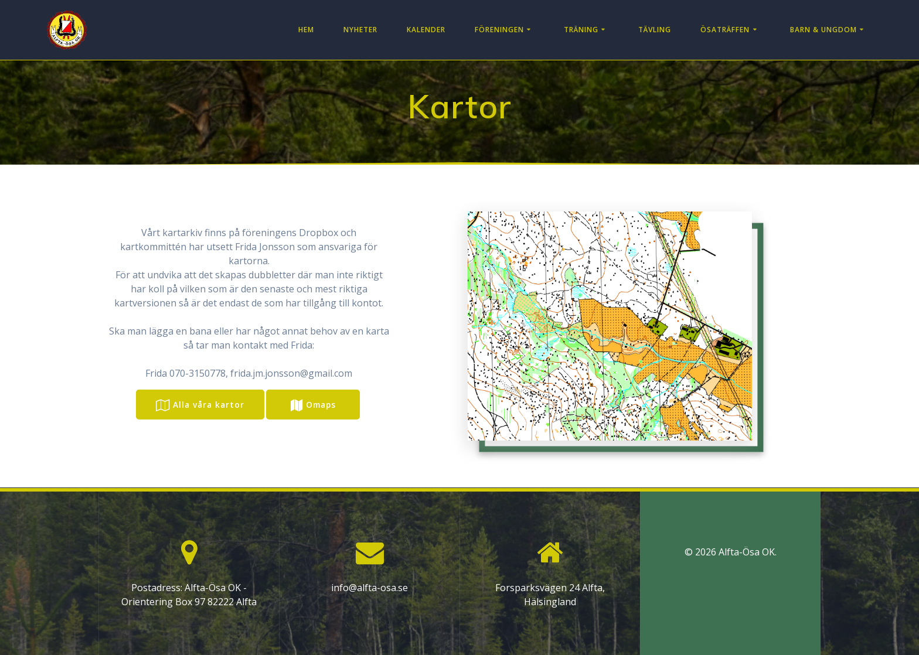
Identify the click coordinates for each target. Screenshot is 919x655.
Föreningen (499, 30)
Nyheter (360, 30)
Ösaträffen (725, 30)
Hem (306, 30)
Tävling (654, 30)
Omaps (313, 405)
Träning (581, 30)
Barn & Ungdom (823, 30)
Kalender (426, 30)
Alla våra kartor (200, 405)
